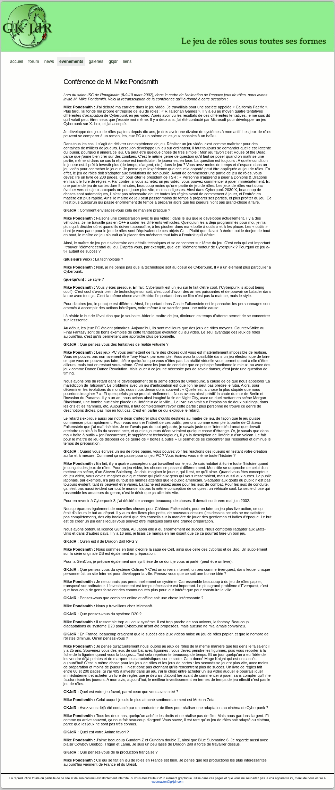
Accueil (16, 61)
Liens (127, 61)
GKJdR (167, 26)
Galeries (96, 61)
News (49, 61)
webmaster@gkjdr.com (167, 781)
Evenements (71, 61)
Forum (33, 61)
